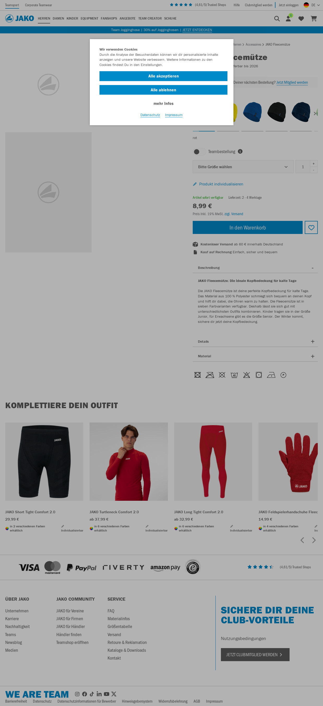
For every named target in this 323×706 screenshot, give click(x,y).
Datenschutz (150, 115)
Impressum (174, 115)
